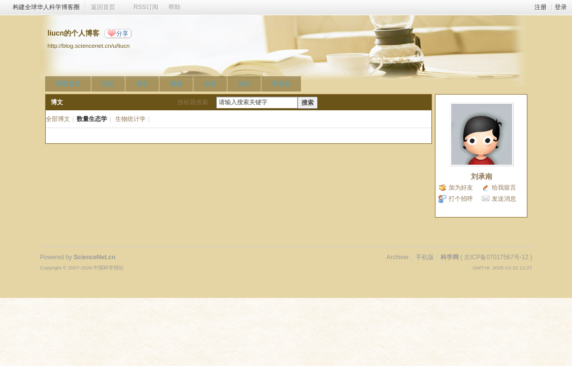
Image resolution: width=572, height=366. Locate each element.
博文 (142, 83)
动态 (108, 83)
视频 (176, 83)
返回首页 (103, 7)
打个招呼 (461, 198)
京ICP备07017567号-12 (496, 257)
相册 (210, 83)
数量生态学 (92, 119)
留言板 (281, 83)
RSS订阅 (145, 7)
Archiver (397, 257)
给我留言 (504, 187)
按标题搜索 (193, 102)
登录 (561, 7)
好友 (244, 83)
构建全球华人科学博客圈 (46, 7)
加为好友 (461, 187)
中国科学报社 (108, 267)
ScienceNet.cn (94, 257)
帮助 (175, 7)
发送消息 (504, 198)
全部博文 (58, 119)
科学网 (450, 257)
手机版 (425, 257)
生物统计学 (130, 119)
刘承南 (481, 176)
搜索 (307, 102)
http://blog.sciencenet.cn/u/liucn (89, 45)
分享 (122, 33)
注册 (540, 7)
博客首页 (68, 83)
